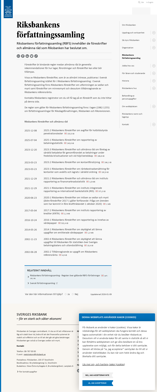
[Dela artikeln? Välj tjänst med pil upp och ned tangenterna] (28, 55)
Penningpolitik (66, 11)
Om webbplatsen (129, 105)
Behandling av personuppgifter (129, 96)
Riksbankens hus (129, 87)
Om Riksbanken (145, 11)
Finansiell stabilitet (87, 11)
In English (149, 2)
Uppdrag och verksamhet (133, 32)
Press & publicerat (125, 11)
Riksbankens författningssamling (131, 56)
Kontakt (125, 123)
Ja (69, 294)
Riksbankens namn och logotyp (132, 115)
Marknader (106, 11)
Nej (76, 294)
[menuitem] (149, 2)
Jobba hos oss (128, 65)
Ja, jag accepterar (97, 383)
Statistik (21, 11)
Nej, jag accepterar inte (97, 375)
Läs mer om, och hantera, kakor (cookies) (103, 364)
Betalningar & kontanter (42, 11)
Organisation (127, 47)
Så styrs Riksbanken (130, 39)
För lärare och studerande (133, 72)
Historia (125, 80)
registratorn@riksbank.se (35, 354)
